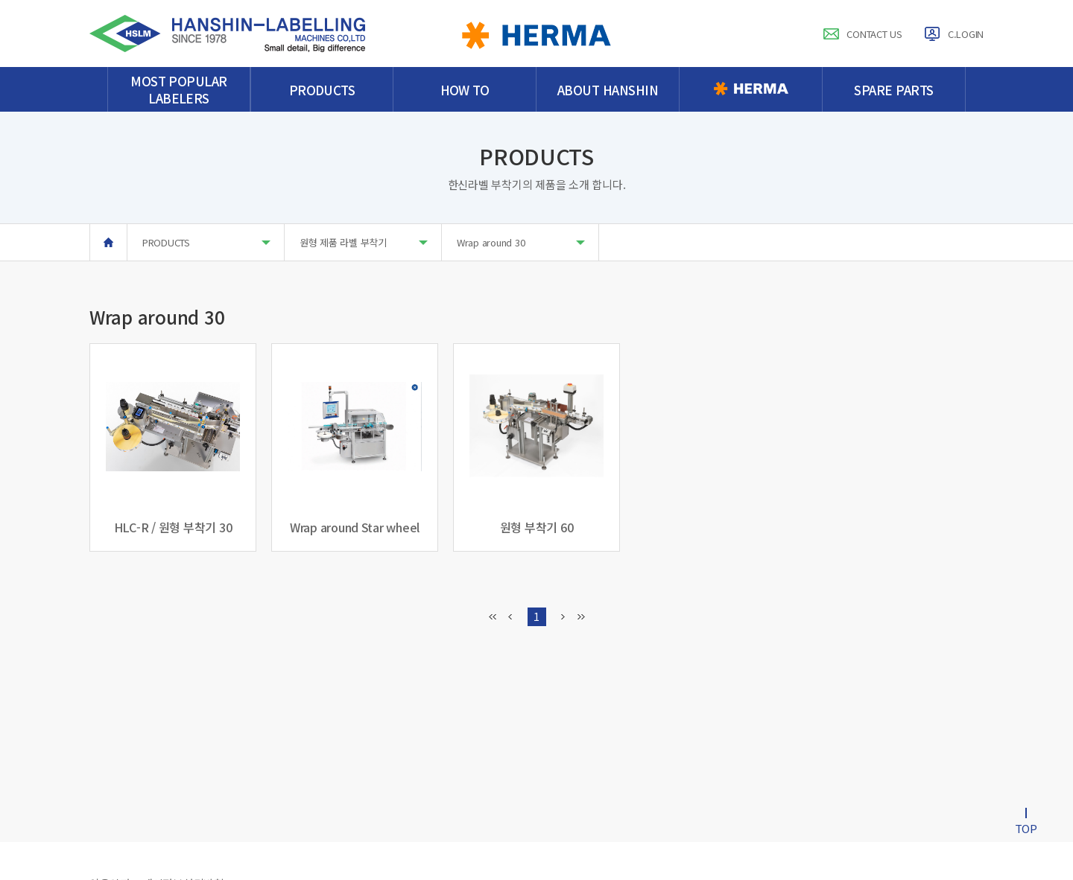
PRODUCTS (206, 242)
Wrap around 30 (521, 242)
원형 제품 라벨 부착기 (364, 242)
